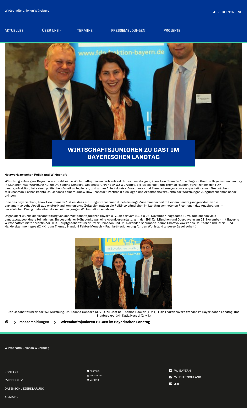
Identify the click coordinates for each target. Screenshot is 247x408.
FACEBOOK (93, 371)
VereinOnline (227, 12)
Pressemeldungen (128, 30)
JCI (174, 384)
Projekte (172, 30)
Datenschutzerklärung (24, 388)
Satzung (12, 397)
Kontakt (11, 372)
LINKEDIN (93, 380)
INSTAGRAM (94, 376)
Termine (85, 30)
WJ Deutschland (185, 377)
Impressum (14, 380)
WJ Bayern (180, 370)
